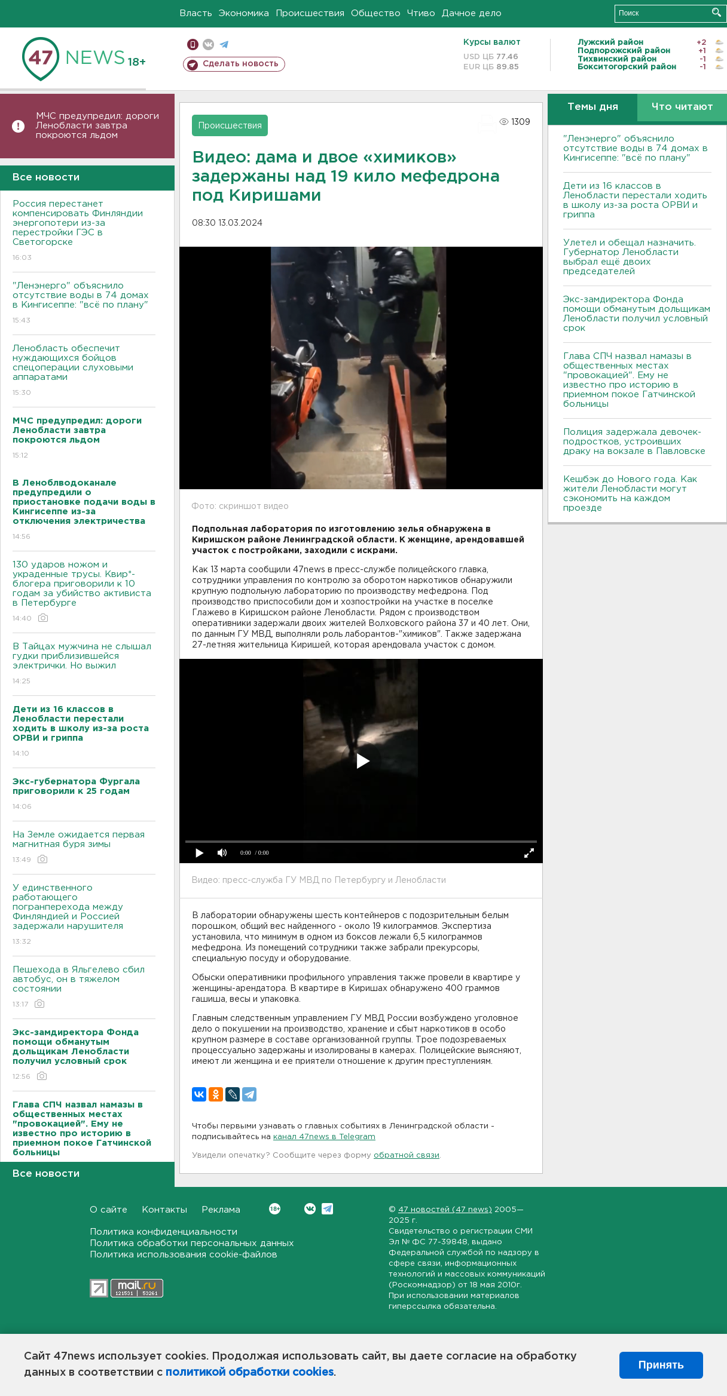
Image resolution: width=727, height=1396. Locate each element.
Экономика (244, 13)
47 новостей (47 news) (445, 1210)
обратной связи (406, 1155)
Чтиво (421, 13)
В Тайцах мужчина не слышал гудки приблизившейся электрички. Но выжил (84, 664)
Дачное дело (472, 13)
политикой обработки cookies (250, 1372)
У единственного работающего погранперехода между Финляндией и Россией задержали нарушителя (84, 915)
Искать (716, 12)
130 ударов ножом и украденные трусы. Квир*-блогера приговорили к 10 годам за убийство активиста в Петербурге (84, 592)
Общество (376, 13)
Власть (195, 13)
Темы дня (592, 107)
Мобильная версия (192, 44)
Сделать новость (241, 64)
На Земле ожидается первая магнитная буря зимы (84, 848)
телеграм (224, 44)
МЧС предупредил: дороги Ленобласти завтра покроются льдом (97, 125)
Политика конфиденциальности (163, 1232)
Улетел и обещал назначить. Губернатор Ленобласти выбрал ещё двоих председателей (629, 257)
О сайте (108, 1210)
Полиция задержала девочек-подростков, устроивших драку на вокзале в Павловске (634, 441)
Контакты (164, 1210)
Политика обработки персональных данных (192, 1243)
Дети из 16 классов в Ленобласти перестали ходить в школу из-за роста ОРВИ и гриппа (635, 200)
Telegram (327, 1208)
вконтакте (208, 44)
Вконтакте (274, 1208)
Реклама (220, 1210)
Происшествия (310, 13)
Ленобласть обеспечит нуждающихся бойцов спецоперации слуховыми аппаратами (84, 371)
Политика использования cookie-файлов (183, 1255)
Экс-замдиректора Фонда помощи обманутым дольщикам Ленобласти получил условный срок (636, 314)
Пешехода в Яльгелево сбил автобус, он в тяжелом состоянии (84, 988)
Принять (661, 1365)
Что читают (682, 107)
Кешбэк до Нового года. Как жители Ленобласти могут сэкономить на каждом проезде (630, 493)
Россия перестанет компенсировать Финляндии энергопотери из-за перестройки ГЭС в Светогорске (84, 231)
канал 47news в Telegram (324, 1137)
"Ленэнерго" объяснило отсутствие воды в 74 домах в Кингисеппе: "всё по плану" (84, 304)
